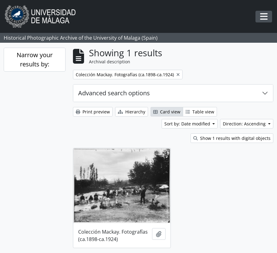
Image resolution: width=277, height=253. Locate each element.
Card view (166, 112)
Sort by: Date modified (187, 124)
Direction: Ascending (245, 124)
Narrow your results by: (35, 59)
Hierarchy (131, 112)
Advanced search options (114, 93)
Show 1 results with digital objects (232, 138)
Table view (200, 112)
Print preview (93, 112)
